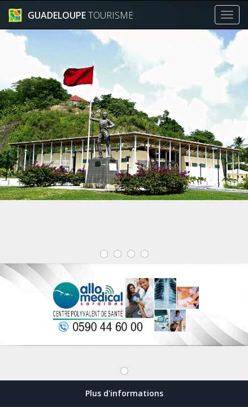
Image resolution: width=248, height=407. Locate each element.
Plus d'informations (124, 393)
